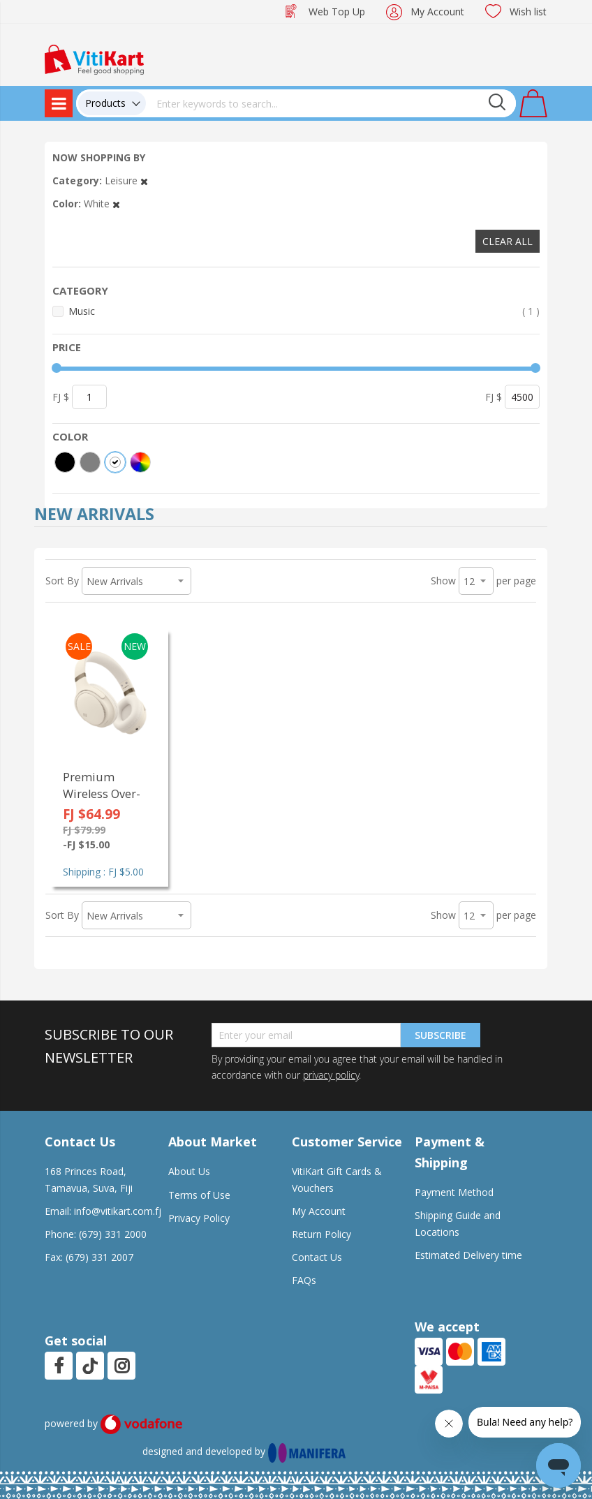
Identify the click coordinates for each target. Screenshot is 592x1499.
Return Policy (321, 1234)
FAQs (304, 1280)
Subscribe (440, 1035)
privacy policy (331, 1074)
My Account (437, 11)
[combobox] (331, 103)
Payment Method (454, 1192)
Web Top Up (337, 11)
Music (304, 311)
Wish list (528, 11)
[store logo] (94, 58)
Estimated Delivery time (468, 1255)
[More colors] (140, 462)
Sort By (62, 580)
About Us (189, 1171)
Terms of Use (199, 1195)
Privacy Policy (199, 1218)
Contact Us (317, 1257)
